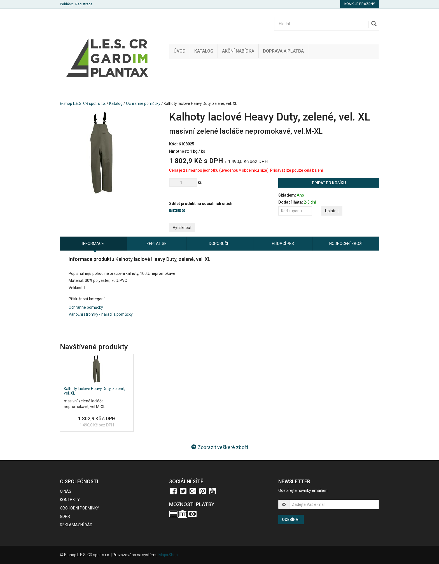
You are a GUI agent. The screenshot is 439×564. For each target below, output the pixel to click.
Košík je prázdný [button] (359, 4)
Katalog (203, 51)
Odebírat (291, 519)
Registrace (83, 4)
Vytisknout (182, 227)
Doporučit (219, 243)
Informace (93, 243)
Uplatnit (332, 211)
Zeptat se (156, 243)
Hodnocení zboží (345, 243)
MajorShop (168, 555)
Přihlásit (66, 4)
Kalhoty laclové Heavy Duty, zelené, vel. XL (94, 390)
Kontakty (70, 499)
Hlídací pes (283, 243)
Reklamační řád (76, 525)
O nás (65, 491)
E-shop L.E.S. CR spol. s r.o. (83, 103)
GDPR (65, 516)
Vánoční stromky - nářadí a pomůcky (101, 314)
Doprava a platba (283, 51)
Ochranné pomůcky (143, 103)
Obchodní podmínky (79, 508)
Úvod (180, 51)
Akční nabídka (238, 51)
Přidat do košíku (329, 183)
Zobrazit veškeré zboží (219, 447)
